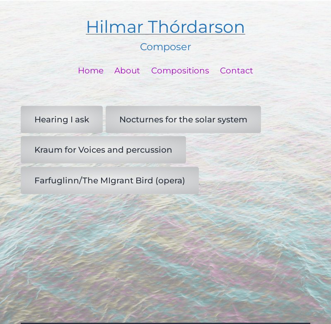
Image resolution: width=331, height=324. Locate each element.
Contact (236, 71)
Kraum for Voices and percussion (103, 150)
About (127, 71)
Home (91, 71)
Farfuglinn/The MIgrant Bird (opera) (109, 180)
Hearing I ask (61, 119)
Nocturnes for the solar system (183, 119)
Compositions (180, 71)
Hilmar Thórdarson (165, 27)
